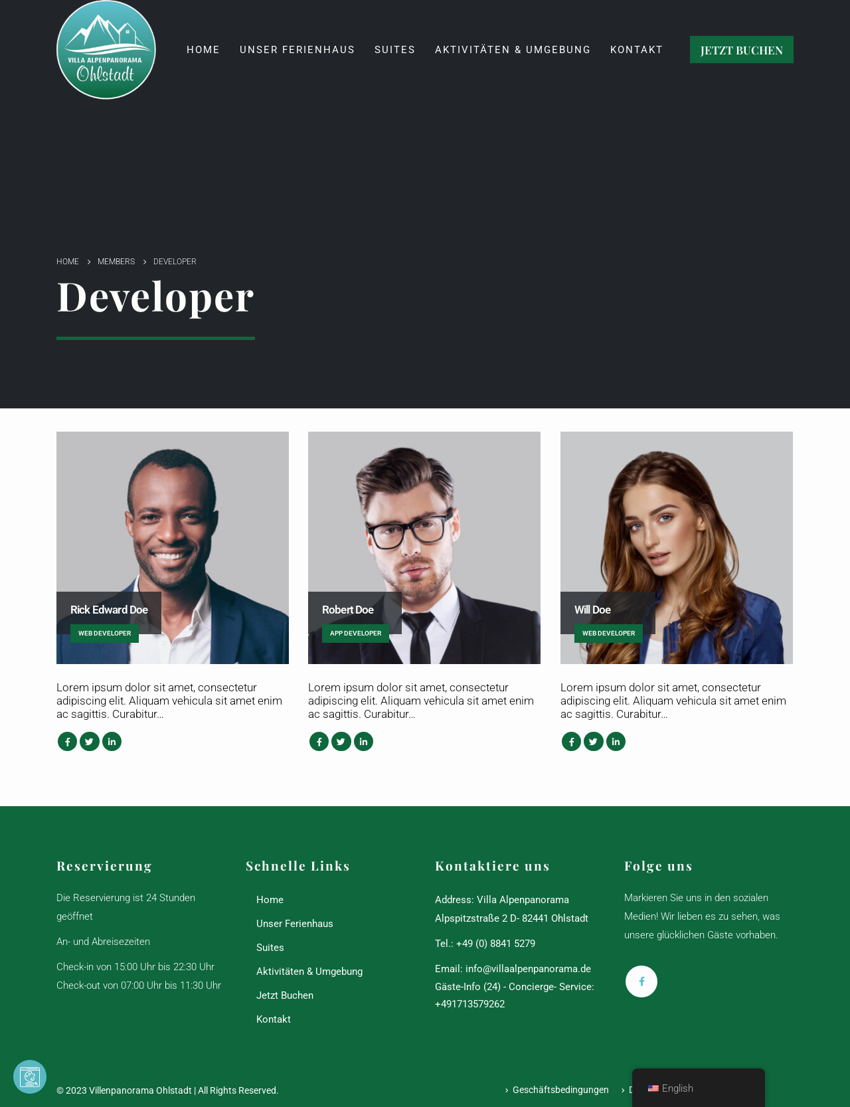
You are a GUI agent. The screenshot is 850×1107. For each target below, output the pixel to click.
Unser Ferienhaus (297, 50)
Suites (395, 50)
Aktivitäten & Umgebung (513, 50)
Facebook (67, 741)
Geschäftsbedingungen (561, 1089)
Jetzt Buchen (284, 995)
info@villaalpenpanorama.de (528, 969)
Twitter (89, 741)
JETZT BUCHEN (742, 50)
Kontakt (636, 50)
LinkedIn (112, 741)
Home (203, 50)
